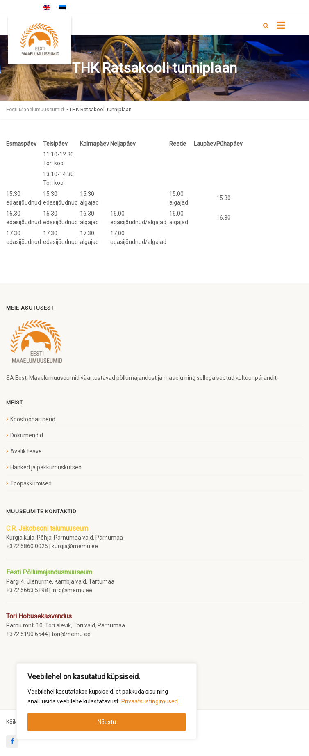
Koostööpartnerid (32, 419)
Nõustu (107, 722)
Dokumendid (26, 435)
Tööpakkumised (31, 483)
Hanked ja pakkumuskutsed (46, 467)
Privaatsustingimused (149, 701)
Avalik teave (26, 451)
